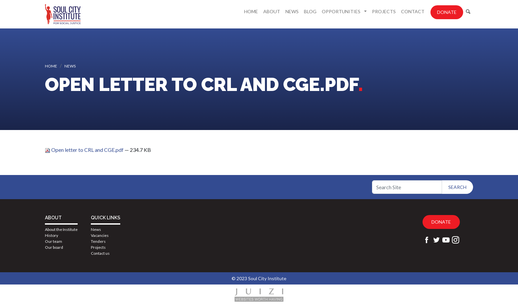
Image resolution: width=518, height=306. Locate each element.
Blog (310, 11)
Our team (53, 241)
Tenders (98, 241)
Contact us (100, 253)
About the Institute (61, 229)
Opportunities (341, 11)
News (292, 11)
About (271, 11)
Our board (54, 247)
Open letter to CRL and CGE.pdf (85, 150)
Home (251, 11)
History (51, 235)
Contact (413, 11)
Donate (447, 12)
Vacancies (100, 235)
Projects (384, 11)
